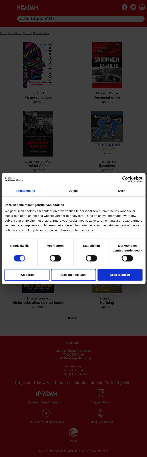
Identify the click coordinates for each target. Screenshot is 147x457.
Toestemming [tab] (25, 190)
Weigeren (27, 274)
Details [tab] (74, 190)
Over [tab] (121, 190)
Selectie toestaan (73, 274)
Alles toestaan (120, 274)
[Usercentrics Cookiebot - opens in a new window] (125, 179)
